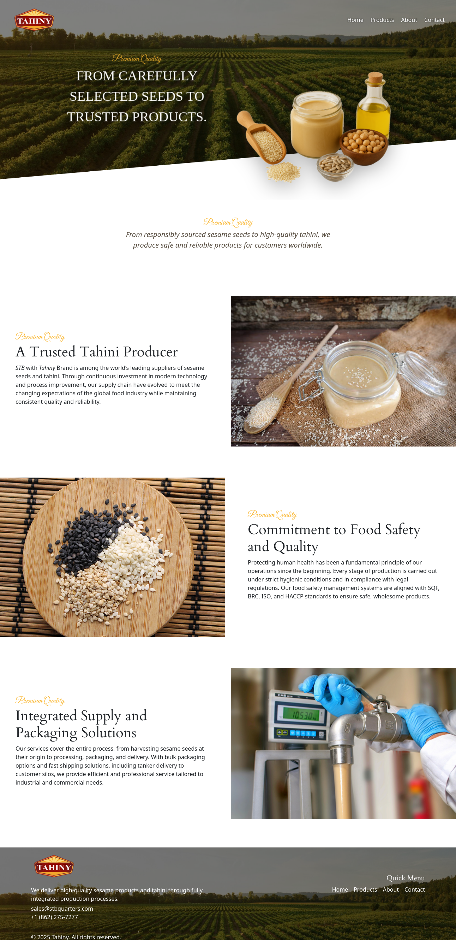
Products (382, 20)
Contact (434, 20)
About (409, 20)
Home (355, 20)
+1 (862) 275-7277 (54, 917)
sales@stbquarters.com (62, 908)
